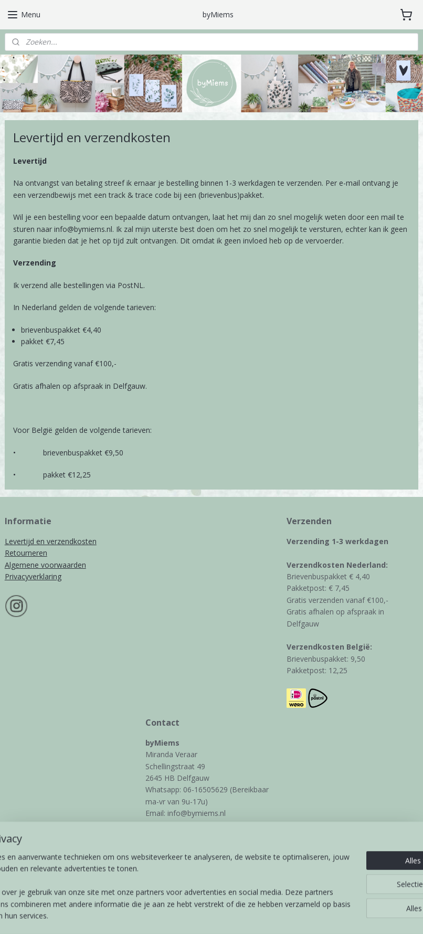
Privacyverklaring (33, 576)
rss (187, 915)
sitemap (165, 915)
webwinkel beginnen (227, 915)
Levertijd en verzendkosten (51, 541)
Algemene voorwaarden (45, 565)
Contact (158, 872)
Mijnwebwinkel (319, 915)
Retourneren (26, 553)
